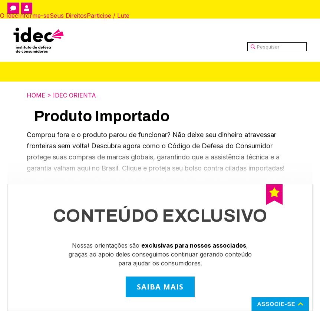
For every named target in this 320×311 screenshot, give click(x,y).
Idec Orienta (74, 95)
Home (36, 95)
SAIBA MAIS (160, 287)
